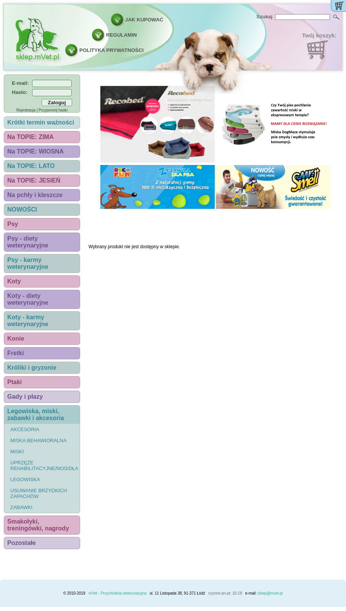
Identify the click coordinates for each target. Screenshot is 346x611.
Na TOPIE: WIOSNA (35, 151)
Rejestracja (25, 110)
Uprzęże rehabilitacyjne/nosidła (44, 465)
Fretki (15, 353)
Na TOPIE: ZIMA (30, 137)
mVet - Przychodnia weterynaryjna (117, 593)
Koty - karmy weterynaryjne (27, 320)
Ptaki (14, 382)
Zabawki (21, 507)
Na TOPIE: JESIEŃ (33, 180)
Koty (14, 281)
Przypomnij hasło (53, 110)
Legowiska (25, 479)
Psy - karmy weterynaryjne (27, 263)
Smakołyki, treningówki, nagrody (38, 525)
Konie (15, 338)
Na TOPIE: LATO (31, 166)
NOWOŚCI (22, 209)
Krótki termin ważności (40, 122)
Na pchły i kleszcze (35, 195)
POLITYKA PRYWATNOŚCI (111, 50)
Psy (12, 224)
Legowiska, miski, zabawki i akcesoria (35, 414)
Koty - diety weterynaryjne (27, 299)
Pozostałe (21, 543)
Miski (17, 451)
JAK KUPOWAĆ (144, 20)
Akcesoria (24, 429)
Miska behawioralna (38, 440)
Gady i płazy (25, 396)
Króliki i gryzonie (31, 367)
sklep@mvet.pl (270, 593)
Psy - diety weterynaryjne (27, 242)
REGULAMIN (121, 35)
